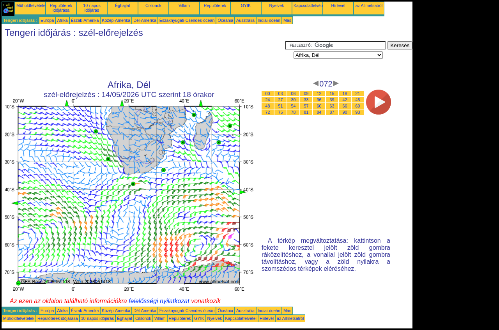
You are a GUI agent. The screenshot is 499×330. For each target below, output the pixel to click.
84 (319, 112)
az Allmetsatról (369, 5)
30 (293, 99)
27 (280, 99)
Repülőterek (215, 5)
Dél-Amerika (144, 20)
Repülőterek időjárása (61, 7)
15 (332, 93)
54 (293, 106)
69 (358, 106)
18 (345, 93)
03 (280, 93)
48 (267, 106)
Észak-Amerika (85, 20)
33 (306, 99)
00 (267, 93)
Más (287, 20)
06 (293, 93)
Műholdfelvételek (32, 5)
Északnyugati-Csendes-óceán (187, 20)
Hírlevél (338, 5)
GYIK (246, 5)
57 (306, 106)
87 (332, 112)
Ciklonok (153, 5)
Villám (184, 5)
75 (280, 112)
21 (358, 93)
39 (332, 99)
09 (306, 93)
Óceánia (225, 20)
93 (358, 112)
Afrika (62, 20)
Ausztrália (245, 20)
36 (319, 99)
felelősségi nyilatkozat (159, 301)
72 (267, 112)
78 (293, 112)
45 (358, 99)
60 (319, 106)
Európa (47, 20)
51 (280, 106)
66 (345, 106)
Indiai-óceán (269, 20)
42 (345, 99)
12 (319, 93)
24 (267, 99)
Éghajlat (122, 5)
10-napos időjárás (91, 7)
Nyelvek (276, 5)
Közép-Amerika (116, 20)
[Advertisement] (143, 58)
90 (345, 112)
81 (306, 112)
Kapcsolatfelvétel (309, 5)
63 (332, 106)
